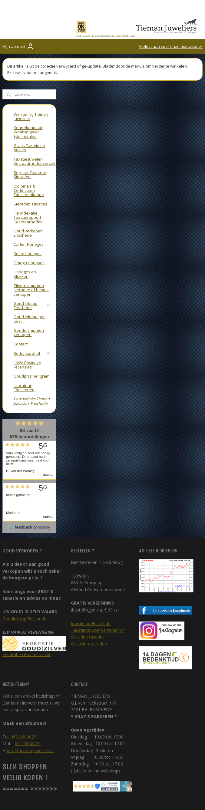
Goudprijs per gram (31, 345)
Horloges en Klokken (25, 243)
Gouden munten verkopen (29, 301)
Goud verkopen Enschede (28, 201)
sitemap (170, 799)
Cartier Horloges (29, 213)
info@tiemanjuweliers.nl (30, 719)
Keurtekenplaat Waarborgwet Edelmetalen (28, 101)
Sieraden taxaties (87, 605)
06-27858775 (28, 712)
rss (183, 799)
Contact (21, 312)
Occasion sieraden (89, 612)
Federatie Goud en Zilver (26, 623)
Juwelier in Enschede (91, 592)
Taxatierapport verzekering (97, 599)
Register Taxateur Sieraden (30, 143)
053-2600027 (23, 705)
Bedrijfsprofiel (32, 322)
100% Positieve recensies (27, 333)
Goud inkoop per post (29, 287)
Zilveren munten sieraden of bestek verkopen (31, 258)
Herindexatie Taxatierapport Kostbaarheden (28, 186)
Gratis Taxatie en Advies (29, 116)
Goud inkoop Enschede (32, 274)
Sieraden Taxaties (30, 172)
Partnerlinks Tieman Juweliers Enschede (32, 370)
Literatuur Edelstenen (24, 356)
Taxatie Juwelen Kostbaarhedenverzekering (35, 130)
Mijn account (18, 46)
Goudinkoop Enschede (24, 587)
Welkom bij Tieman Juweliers (31, 85)
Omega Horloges (29, 231)
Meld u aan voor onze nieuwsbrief (171, 46)
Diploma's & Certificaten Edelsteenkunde (29, 159)
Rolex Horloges (27, 222)
